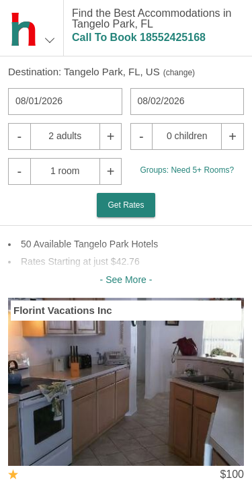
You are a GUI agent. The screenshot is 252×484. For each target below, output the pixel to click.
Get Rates (126, 205)
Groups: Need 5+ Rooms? (187, 170)
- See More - (126, 279)
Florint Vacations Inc (62, 310)
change (179, 72)
